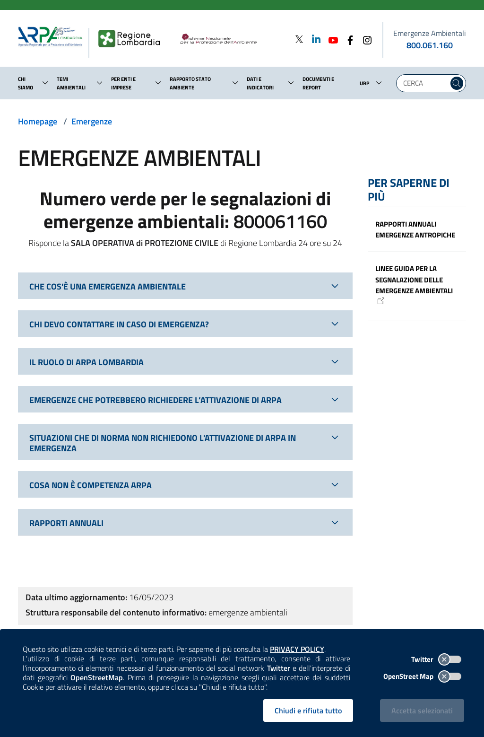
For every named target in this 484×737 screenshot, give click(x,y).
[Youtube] (330, 39)
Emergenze (91, 121)
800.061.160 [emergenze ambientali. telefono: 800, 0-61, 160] (429, 45)
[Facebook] (347, 39)
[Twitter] (299, 39)
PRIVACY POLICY (297, 649)
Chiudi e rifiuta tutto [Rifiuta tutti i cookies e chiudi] (308, 710)
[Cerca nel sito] (456, 83)
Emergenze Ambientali (429, 33)
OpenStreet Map (422, 676)
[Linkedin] (313, 39)
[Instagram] (364, 39)
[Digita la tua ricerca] (424, 83)
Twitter (436, 659)
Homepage (37, 121)
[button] (45, 83)
